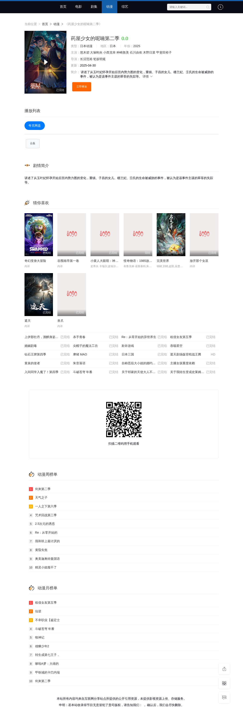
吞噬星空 (192, 346)
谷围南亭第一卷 (68, 261)
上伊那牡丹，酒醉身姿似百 (47, 337)
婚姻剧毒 (47, 346)
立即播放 (81, 86)
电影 (78, 6)
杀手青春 (95, 337)
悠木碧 (84, 52)
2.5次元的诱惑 (42, 524)
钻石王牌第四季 (47, 354)
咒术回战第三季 (43, 515)
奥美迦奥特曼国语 (44, 559)
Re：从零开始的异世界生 (144, 337)
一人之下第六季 (43, 507)
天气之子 (38, 498)
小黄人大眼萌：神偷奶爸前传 (110, 261)
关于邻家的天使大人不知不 (144, 372)
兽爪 (60, 320)
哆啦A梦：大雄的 (44, 664)
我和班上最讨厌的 (44, 541)
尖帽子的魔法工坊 (95, 346)
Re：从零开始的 (43, 533)
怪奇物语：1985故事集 (139, 261)
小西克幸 (109, 52)
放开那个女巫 (199, 261)
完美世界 (163, 261)
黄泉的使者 (47, 363)
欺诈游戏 (144, 346)
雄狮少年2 (39, 646)
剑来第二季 (40, 489)
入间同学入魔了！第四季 (47, 372)
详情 (148, 76)
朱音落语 (95, 363)
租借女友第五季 (192, 337)
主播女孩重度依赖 (192, 363)
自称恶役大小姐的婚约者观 (144, 363)
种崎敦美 (123, 52)
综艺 (125, 6)
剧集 (94, 6)
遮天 (27, 320)
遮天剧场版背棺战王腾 (192, 354)
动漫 (109, 6)
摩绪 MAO (95, 354)
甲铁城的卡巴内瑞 (44, 673)
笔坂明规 (99, 59)
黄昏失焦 (38, 550)
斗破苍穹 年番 (95, 372)
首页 (63, 6)
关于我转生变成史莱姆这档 (192, 372)
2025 (136, 46)
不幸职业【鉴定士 (44, 620)
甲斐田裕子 (164, 52)
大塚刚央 (96, 52)
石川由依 (136, 52)
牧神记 (36, 638)
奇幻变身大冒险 (35, 261)
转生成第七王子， (44, 655)
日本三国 (144, 354)
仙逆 (35, 611)
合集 (32, 143)
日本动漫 (86, 46)
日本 (113, 46)
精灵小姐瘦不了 (43, 568)
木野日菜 (149, 52)
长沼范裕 (86, 59)
